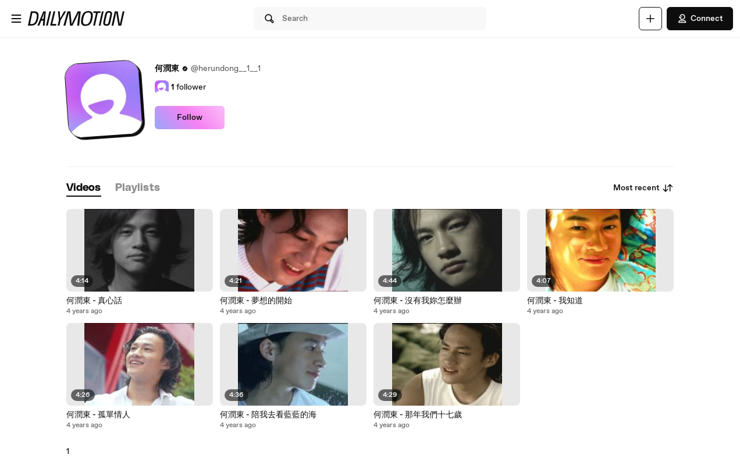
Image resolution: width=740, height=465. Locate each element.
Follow (189, 117)
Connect (700, 18)
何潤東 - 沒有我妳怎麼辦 (417, 301)
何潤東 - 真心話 (94, 301)
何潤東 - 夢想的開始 (256, 301)
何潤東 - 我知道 (555, 301)
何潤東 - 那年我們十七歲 (417, 415)
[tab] (83, 188)
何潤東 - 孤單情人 (98, 415)
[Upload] (650, 18)
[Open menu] (16, 18)
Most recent (643, 188)
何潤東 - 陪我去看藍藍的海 (268, 415)
